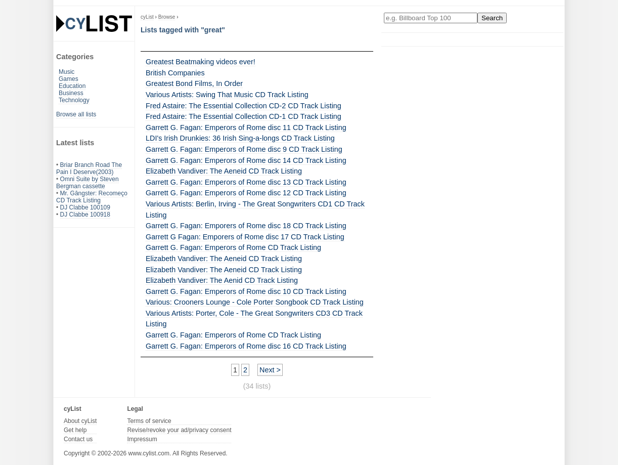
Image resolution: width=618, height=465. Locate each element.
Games (68, 78)
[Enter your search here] (430, 18)
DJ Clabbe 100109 (85, 207)
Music (66, 71)
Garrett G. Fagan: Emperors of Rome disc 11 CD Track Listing (246, 127)
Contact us (78, 439)
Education (72, 86)
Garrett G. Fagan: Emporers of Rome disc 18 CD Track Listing (246, 226)
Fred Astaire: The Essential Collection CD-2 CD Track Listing (243, 106)
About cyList (80, 421)
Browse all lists (76, 114)
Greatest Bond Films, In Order (194, 83)
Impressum (142, 439)
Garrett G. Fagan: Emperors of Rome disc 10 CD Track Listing (246, 291)
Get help (75, 430)
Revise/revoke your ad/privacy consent (179, 430)
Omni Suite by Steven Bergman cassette (87, 183)
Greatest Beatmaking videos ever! (200, 62)
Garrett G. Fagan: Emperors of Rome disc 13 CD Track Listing (246, 182)
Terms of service (149, 421)
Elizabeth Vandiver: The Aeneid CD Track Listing (224, 171)
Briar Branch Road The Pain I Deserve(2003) (89, 168)
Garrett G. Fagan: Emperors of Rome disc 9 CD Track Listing (244, 149)
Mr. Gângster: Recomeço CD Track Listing (91, 197)
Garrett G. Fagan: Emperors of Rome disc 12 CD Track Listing (246, 193)
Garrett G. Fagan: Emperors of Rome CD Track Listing (233, 247)
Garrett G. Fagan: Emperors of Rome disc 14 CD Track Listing (246, 160)
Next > (270, 370)
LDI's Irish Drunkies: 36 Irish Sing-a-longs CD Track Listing (240, 138)
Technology (74, 100)
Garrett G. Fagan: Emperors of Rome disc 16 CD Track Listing (246, 346)
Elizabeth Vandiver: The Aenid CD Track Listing (222, 280)
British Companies (175, 73)
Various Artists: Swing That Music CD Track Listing (227, 95)
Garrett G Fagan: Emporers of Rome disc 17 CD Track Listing (245, 237)
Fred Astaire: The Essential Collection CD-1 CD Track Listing (243, 116)
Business (71, 93)
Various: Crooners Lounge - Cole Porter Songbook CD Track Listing (255, 302)
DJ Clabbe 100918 (85, 214)
